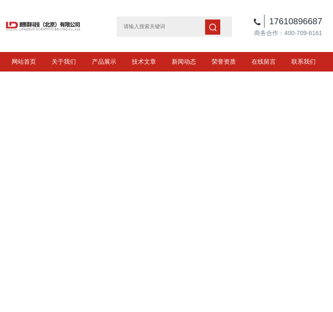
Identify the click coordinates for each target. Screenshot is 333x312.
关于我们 (64, 61)
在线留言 (263, 61)
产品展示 (104, 61)
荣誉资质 (224, 61)
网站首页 (24, 61)
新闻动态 (184, 61)
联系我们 (303, 61)
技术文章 (144, 61)
